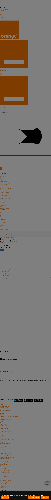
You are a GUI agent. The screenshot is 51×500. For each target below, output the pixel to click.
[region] (25, 495)
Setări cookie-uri (5, 497)
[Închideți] (48, 493)
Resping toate (45, 497)
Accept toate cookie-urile (34, 497)
